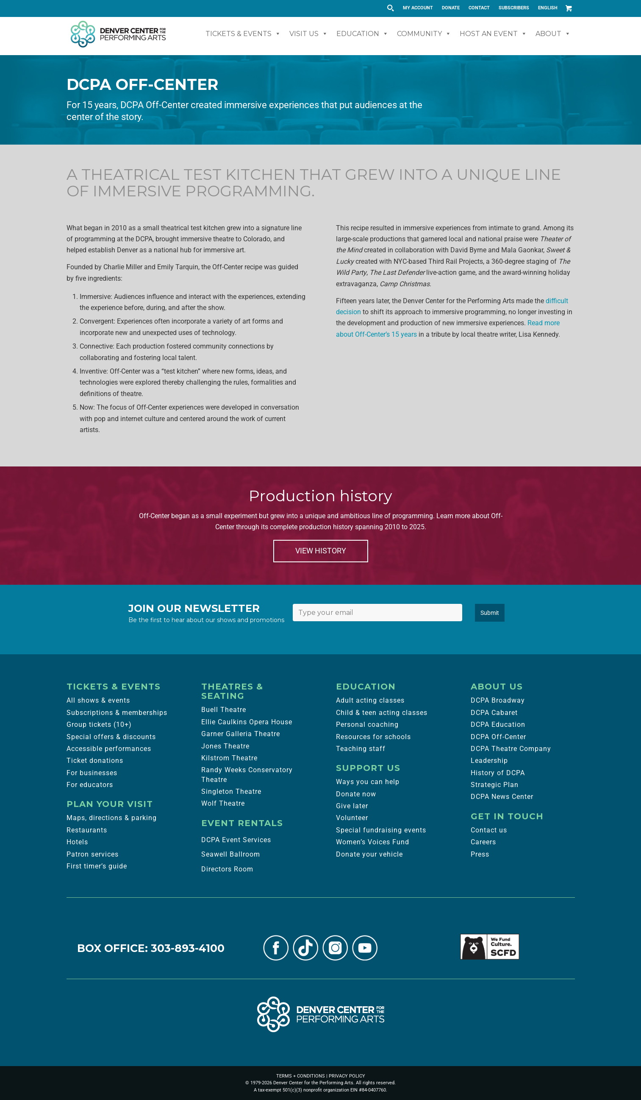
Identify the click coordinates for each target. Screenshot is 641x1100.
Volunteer (352, 818)
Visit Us (308, 34)
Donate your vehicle (369, 854)
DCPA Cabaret (494, 713)
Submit (489, 612)
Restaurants (87, 830)
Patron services (93, 854)
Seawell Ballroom (230, 854)
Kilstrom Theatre (229, 758)
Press (480, 854)
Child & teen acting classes (381, 713)
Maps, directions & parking (112, 818)
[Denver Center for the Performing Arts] (320, 1014)
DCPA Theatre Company (511, 749)
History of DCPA (498, 773)
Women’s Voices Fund (372, 842)
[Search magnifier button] (390, 8)
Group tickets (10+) (99, 724)
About (553, 34)
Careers (483, 842)
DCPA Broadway (498, 700)
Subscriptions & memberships (117, 713)
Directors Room (227, 869)
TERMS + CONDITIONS (300, 1076)
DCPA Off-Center (498, 737)
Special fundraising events (381, 830)
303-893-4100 (188, 948)
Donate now (356, 794)
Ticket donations (95, 761)
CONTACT (479, 8)
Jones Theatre (225, 746)
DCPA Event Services (236, 840)
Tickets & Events (243, 34)
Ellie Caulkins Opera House (246, 722)
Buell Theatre (223, 710)
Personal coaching (367, 724)
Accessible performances (109, 749)
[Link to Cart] (568, 8)
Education (362, 34)
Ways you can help (368, 782)
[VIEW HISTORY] (320, 551)
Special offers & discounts (111, 737)
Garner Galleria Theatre (240, 734)
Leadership (489, 761)
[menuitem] (418, 8)
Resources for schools (373, 737)
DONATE (451, 8)
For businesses (92, 773)
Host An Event (493, 34)
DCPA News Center (502, 797)
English (548, 8)
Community (424, 34)
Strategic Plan (495, 785)
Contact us (489, 830)
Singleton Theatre (231, 791)
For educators (90, 785)
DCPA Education (498, 724)
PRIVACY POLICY (347, 1076)
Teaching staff (361, 749)
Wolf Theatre (223, 803)
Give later (352, 806)
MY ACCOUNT (418, 8)
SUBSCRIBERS (514, 8)
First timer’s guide (97, 866)
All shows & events (98, 700)
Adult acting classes (370, 700)
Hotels (77, 842)
